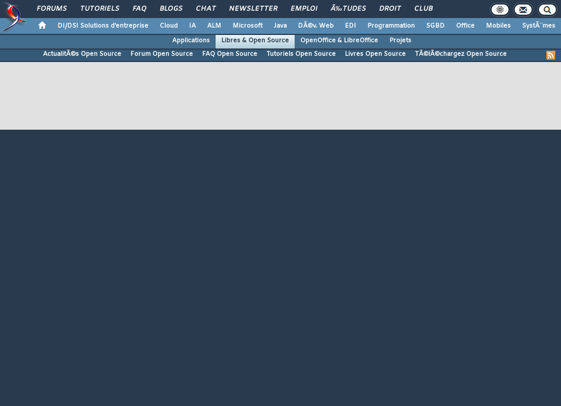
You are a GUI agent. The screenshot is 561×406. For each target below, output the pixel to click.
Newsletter (253, 9)
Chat (206, 9)
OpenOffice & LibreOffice (339, 41)
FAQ (139, 9)
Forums (52, 9)
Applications (191, 41)
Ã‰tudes (348, 9)
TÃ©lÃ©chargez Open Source (461, 54)
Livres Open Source (375, 54)
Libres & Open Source (255, 41)
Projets (400, 41)
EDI (350, 26)
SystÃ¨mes (538, 26)
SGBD (435, 26)
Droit (390, 9)
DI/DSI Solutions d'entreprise (103, 26)
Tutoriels (99, 9)
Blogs (171, 9)
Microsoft (247, 26)
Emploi (304, 9)
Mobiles (498, 26)
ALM (214, 26)
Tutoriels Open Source (301, 54)
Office (465, 26)
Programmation (391, 26)
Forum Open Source (161, 54)
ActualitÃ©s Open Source (82, 54)
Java (280, 26)
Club (423, 9)
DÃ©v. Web (316, 26)
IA (192, 26)
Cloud (169, 26)
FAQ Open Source (229, 54)
